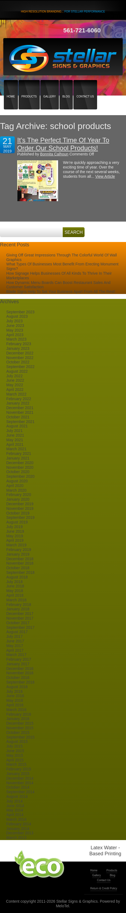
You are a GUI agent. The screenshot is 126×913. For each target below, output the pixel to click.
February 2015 (18, 769)
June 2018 (15, 586)
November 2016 (20, 673)
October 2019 (17, 513)
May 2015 (14, 755)
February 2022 (18, 399)
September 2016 (20, 682)
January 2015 (17, 773)
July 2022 (14, 376)
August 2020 (17, 481)
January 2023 (17, 348)
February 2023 (18, 344)
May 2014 (14, 810)
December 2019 (20, 504)
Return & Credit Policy (103, 888)
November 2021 (20, 412)
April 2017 (14, 650)
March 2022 (16, 394)
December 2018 (20, 559)
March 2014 (16, 819)
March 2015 (16, 764)
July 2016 (14, 691)
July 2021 (14, 430)
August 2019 (17, 522)
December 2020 (20, 463)
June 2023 (15, 325)
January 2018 (17, 609)
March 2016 (16, 709)
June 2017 (15, 641)
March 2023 (16, 339)
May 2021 (14, 440)
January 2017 (17, 664)
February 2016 (18, 714)
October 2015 (17, 732)
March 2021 (16, 449)
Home (11, 87)
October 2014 (17, 787)
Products (29, 87)
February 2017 (18, 659)
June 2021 (15, 435)
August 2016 (17, 687)
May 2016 (14, 700)
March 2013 (16, 837)
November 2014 (20, 783)
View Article (105, 176)
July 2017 (14, 636)
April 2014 (14, 815)
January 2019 (17, 554)
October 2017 (17, 623)
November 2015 (20, 728)
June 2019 (15, 531)
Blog (66, 87)
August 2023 (17, 316)
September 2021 (20, 421)
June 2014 (15, 806)
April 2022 (14, 389)
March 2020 (16, 490)
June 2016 (15, 696)
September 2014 (20, 792)
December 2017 (20, 613)
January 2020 (17, 499)
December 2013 (20, 833)
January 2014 (17, 828)
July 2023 (14, 321)
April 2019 (14, 540)
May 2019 (14, 536)
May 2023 (14, 330)
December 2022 (20, 353)
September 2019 (20, 517)
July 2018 (14, 582)
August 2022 (17, 371)
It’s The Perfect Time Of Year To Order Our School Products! (63, 144)
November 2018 (20, 563)
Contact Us (85, 87)
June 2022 (15, 380)
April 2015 (14, 760)
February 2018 (18, 604)
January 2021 (17, 458)
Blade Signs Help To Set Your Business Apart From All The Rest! (60, 291)
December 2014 (20, 778)
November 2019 (20, 508)
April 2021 (14, 444)
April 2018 (14, 595)
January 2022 (17, 403)
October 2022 (17, 362)
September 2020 (20, 476)
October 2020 (17, 472)
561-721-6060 (82, 30)
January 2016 (17, 718)
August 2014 (17, 796)
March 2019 (16, 545)
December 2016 (20, 668)
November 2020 (20, 467)
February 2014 (18, 824)
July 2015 (14, 746)
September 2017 (20, 627)
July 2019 (14, 527)
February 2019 (18, 549)
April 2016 (14, 705)
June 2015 (15, 751)
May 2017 (14, 646)
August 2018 (17, 577)
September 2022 (20, 366)
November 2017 (20, 618)
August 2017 (17, 632)
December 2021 (20, 408)
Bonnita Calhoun (54, 154)
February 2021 (18, 453)
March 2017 (16, 654)
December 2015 (20, 723)
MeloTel (62, 906)
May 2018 (14, 591)
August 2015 (17, 741)
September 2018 (20, 572)
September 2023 (20, 312)
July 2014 (14, 801)
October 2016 (17, 677)
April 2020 (14, 485)
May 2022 (14, 385)
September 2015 (20, 737)
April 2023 (14, 335)
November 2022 (20, 358)
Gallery (49, 87)
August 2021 (17, 426)
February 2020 (18, 494)
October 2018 (17, 568)
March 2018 (16, 600)
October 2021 (17, 417)
